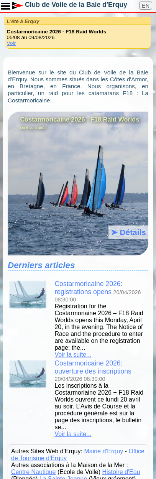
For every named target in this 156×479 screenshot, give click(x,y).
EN (145, 6)
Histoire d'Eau (121, 472)
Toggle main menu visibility (6, 3)
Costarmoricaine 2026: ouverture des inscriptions (92, 367)
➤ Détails (128, 232)
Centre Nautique (33, 472)
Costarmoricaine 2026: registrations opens (88, 288)
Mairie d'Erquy (103, 451)
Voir (11, 43)
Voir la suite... (72, 354)
